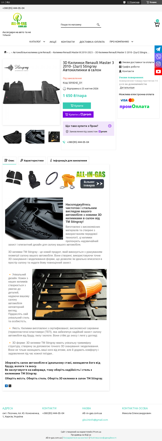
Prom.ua (97, 432)
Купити (78, 105)
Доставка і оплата (92, 41)
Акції (53, 41)
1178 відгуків (133, 2)
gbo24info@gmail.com (95, 419)
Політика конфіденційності (103, 438)
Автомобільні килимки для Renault (32, 52)
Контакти (68, 41)
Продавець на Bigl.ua (81, 435)
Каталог (35, 41)
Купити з (80, 114)
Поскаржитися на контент (76, 438)
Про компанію (119, 41)
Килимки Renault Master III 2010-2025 (73, 52)
